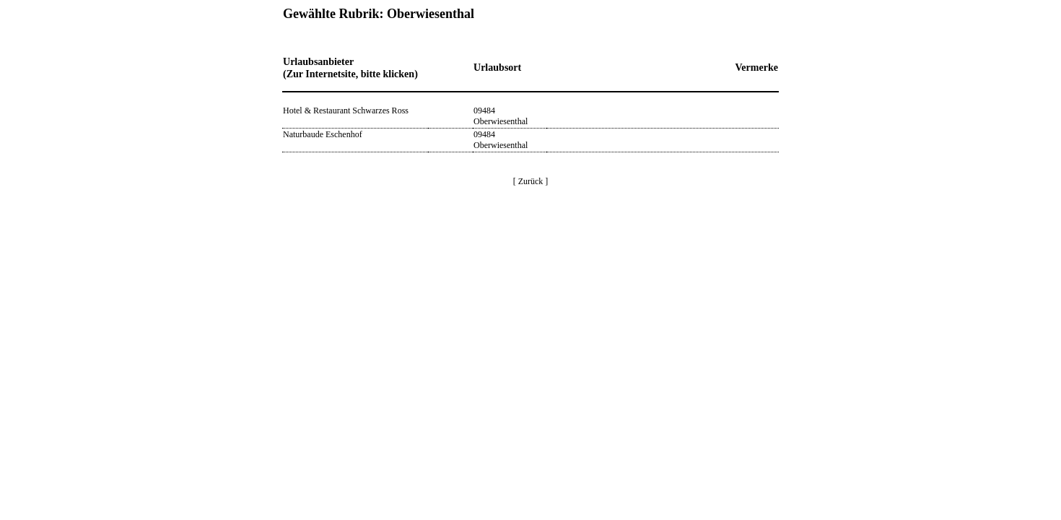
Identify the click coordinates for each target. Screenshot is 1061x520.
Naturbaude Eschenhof (322, 134)
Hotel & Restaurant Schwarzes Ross (346, 110)
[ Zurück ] (531, 181)
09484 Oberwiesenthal (500, 115)
